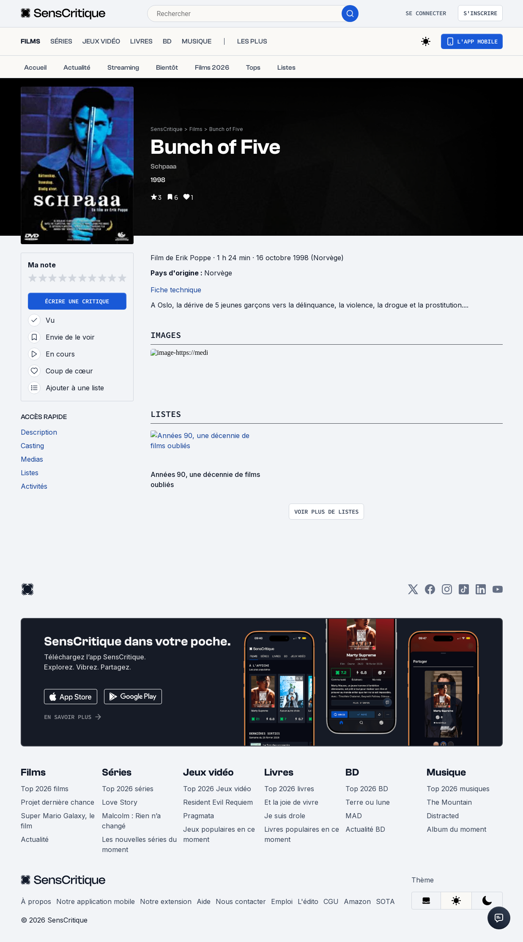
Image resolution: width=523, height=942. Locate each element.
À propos (36, 901)
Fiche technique (176, 290)
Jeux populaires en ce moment (219, 834)
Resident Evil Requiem (218, 802)
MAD (353, 815)
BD (352, 772)
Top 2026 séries (127, 788)
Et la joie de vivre (291, 802)
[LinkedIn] (481, 592)
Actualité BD (365, 829)
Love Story (119, 802)
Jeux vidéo (208, 772)
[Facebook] (430, 592)
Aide (204, 901)
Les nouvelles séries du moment (139, 844)
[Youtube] (498, 592)
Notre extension (166, 901)
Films (196, 129)
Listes (166, 413)
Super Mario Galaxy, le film (58, 820)
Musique (446, 772)
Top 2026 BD (366, 788)
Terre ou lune (367, 802)
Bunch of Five (226, 129)
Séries (116, 772)
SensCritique (167, 129)
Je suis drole (284, 815)
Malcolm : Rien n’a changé (131, 820)
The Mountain (449, 802)
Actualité (35, 839)
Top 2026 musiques (458, 788)
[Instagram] (447, 592)
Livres (278, 772)
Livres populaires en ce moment (301, 834)
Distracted (443, 815)
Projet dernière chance (57, 802)
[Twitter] (413, 592)
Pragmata (198, 815)
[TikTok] (464, 592)
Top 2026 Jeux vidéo (217, 788)
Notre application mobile (95, 901)
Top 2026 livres (289, 788)
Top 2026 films (44, 788)
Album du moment (456, 829)
